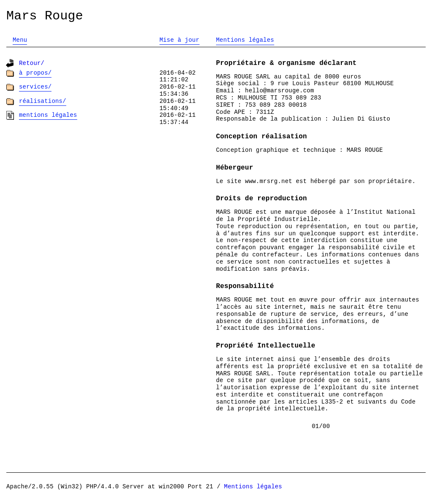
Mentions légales (48, 115)
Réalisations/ (42, 101)
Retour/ (31, 63)
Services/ (35, 87)
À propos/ (35, 73)
